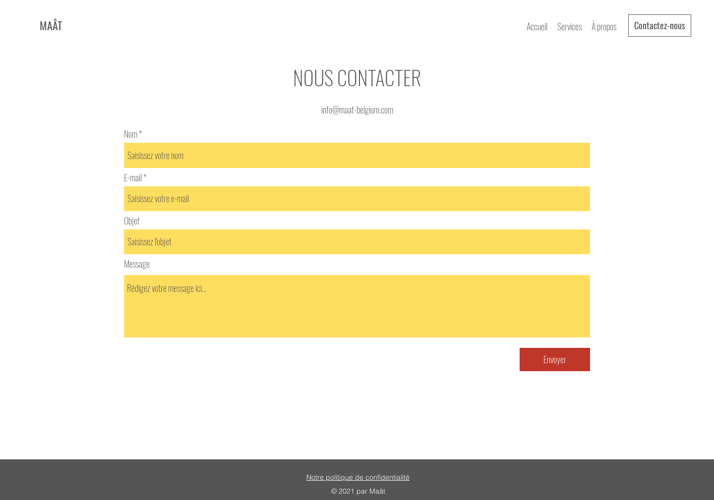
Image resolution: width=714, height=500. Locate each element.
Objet (132, 220)
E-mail (133, 177)
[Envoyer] (555, 359)
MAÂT (51, 25)
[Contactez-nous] (659, 25)
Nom (130, 133)
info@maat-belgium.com (357, 109)
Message (137, 263)
